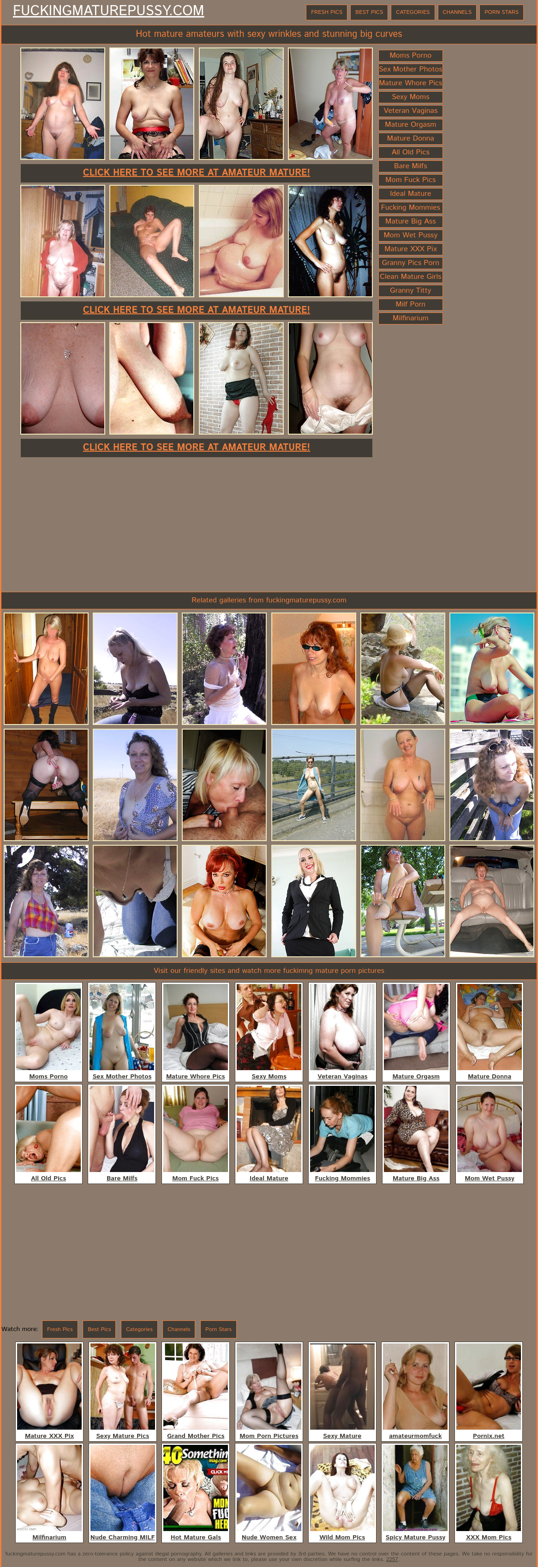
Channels (457, 12)
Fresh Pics (326, 12)
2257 (392, 1559)
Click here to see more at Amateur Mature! (196, 173)
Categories (413, 12)
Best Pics (369, 12)
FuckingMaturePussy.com (108, 11)
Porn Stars (501, 12)
